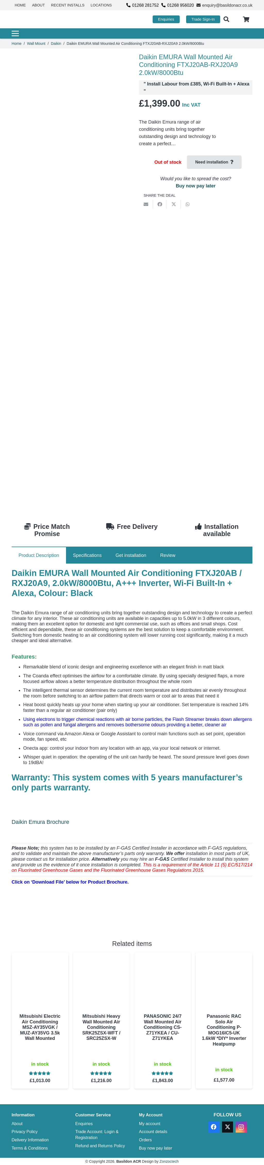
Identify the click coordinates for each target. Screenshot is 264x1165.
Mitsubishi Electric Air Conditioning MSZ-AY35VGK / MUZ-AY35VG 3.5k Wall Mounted (39, 1027)
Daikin (56, 43)
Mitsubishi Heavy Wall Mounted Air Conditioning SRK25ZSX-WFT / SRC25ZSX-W (101, 1027)
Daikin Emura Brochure (40, 822)
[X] (227, 1127)
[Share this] (160, 204)
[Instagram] (241, 1127)
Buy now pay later (196, 185)
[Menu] (130, 33)
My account (149, 1123)
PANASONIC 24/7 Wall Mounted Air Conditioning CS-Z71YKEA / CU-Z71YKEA (163, 1027)
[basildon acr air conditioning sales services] (36, 19)
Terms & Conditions (30, 1148)
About (17, 1123)
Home (16, 43)
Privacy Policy (25, 1131)
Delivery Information (30, 1139)
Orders (145, 1139)
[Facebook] (213, 1127)
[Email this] (146, 204)
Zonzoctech (169, 1161)
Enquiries (84, 1123)
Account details (153, 1131)
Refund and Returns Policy (100, 1145)
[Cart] (246, 19)
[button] (226, 19)
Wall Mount (36, 43)
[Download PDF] (50, 919)
